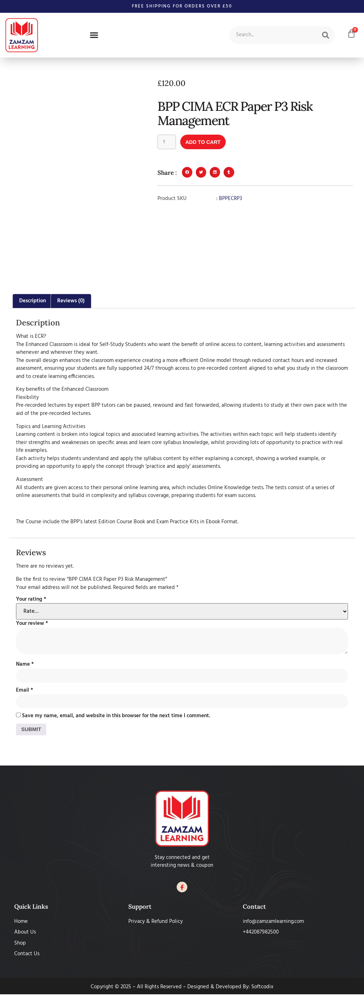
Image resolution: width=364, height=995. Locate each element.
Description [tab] (32, 301)
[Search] (325, 35)
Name (25, 664)
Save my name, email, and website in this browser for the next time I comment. (116, 716)
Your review (32, 623)
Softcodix (262, 987)
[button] (94, 35)
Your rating (31, 599)
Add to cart (204, 142)
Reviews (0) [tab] (71, 301)
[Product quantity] (167, 142)
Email (24, 690)
